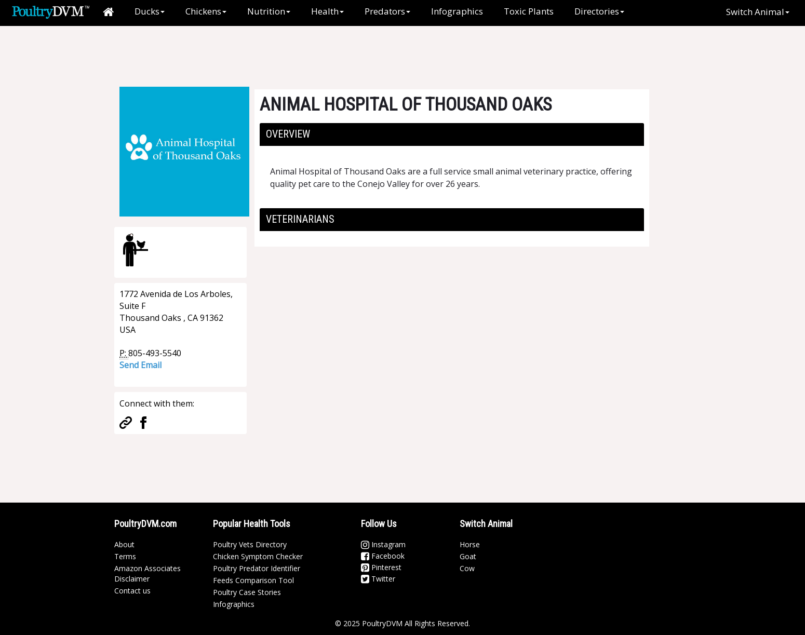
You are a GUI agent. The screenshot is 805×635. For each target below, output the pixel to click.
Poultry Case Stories (247, 592)
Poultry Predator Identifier (256, 568)
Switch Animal (757, 12)
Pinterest (381, 567)
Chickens (205, 11)
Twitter (378, 579)
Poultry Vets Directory (250, 544)
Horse (470, 544)
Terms (125, 556)
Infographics (457, 11)
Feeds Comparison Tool (253, 580)
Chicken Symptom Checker (258, 556)
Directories (599, 11)
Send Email (140, 365)
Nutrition (268, 11)
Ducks (150, 11)
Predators (387, 11)
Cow (467, 568)
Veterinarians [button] (300, 219)
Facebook (383, 556)
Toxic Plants (529, 11)
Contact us (132, 591)
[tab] (452, 134)
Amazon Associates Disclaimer (147, 573)
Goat (468, 556)
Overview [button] (288, 134)
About (124, 544)
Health (327, 11)
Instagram (383, 544)
